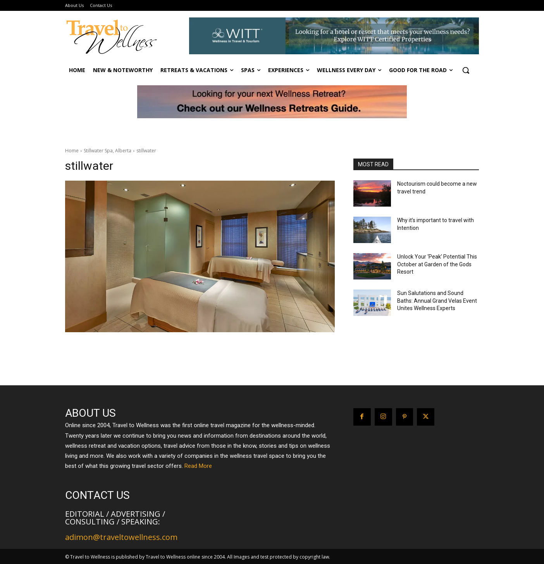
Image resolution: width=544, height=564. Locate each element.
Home (72, 150)
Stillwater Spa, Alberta (107, 150)
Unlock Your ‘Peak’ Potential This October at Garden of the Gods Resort (437, 264)
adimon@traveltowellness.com (121, 537)
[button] (465, 70)
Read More (198, 465)
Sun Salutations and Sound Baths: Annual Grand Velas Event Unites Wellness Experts (437, 300)
